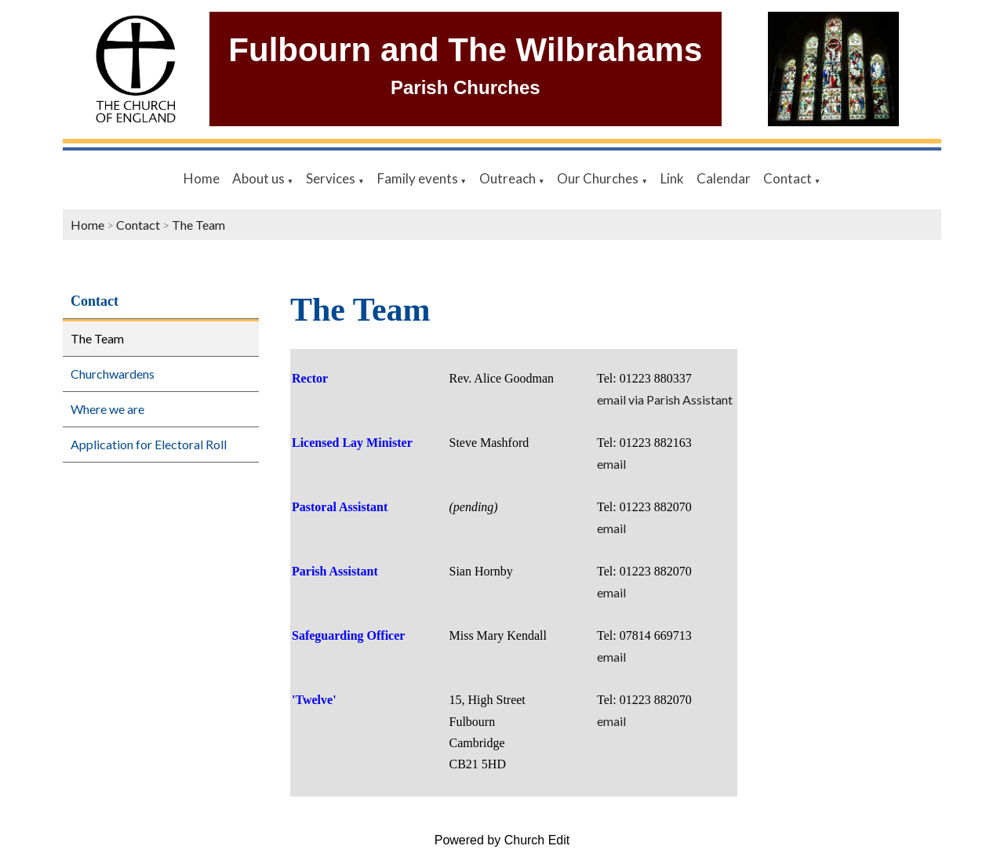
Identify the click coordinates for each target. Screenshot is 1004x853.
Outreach (508, 178)
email (611, 463)
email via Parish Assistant (665, 399)
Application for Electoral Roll (149, 444)
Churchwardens (113, 373)
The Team (198, 224)
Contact (788, 178)
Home (202, 178)
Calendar (724, 178)
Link (672, 178)
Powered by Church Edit (502, 840)
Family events (418, 178)
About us (259, 178)
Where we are (107, 408)
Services (332, 178)
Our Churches (599, 178)
